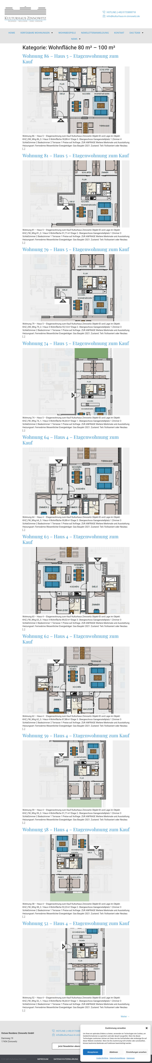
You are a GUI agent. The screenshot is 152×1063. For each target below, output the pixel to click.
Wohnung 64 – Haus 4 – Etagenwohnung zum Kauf (70, 440)
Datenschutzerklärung (117, 1058)
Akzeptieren (92, 1052)
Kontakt (119, 32)
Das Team (137, 32)
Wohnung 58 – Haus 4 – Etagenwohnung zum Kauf (76, 829)
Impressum (131, 1058)
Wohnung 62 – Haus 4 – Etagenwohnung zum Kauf (70, 639)
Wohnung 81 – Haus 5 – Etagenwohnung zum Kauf (75, 155)
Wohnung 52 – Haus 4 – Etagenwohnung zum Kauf (75, 923)
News (76, 39)
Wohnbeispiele (67, 32)
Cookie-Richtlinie (102, 1058)
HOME (11, 32)
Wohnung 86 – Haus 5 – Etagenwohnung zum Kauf (70, 59)
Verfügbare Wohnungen (36, 32)
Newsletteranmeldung (95, 32)
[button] (146, 1028)
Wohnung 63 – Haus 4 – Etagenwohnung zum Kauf (70, 539)
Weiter (125, 1016)
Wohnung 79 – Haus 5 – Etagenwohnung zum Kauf (75, 249)
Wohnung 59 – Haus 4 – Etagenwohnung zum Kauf (75, 735)
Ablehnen (113, 1052)
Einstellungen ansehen (136, 1052)
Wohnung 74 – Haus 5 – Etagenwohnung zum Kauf (75, 343)
